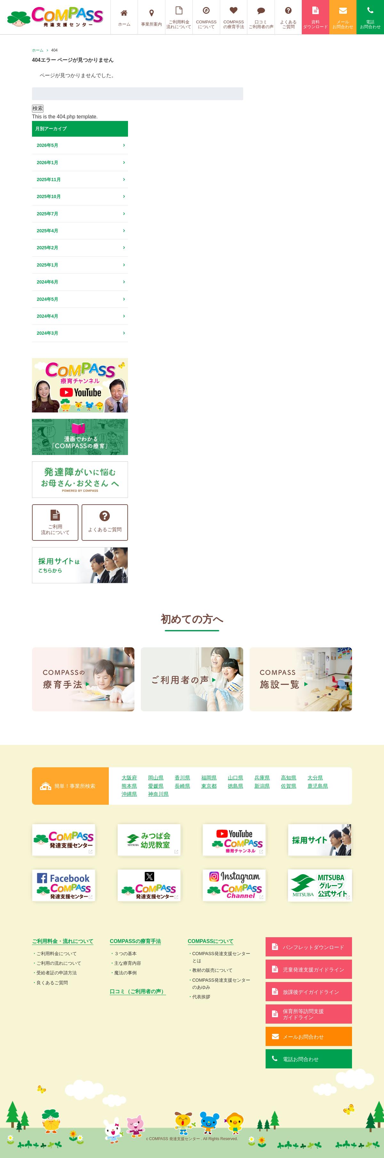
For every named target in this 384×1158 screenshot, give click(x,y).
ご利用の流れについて (58, 963)
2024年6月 (47, 281)
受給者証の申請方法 (56, 972)
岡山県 (156, 777)
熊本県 (129, 786)
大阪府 (129, 777)
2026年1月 (47, 162)
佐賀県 (288, 786)
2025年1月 (47, 265)
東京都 (209, 786)
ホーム (124, 18)
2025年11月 (49, 179)
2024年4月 (47, 316)
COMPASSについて (206, 17)
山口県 (235, 777)
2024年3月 (47, 333)
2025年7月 (47, 213)
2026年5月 (47, 145)
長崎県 (182, 786)
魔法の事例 (125, 972)
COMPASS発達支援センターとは (221, 957)
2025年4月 (47, 230)
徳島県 (235, 786)
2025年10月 (49, 196)
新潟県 (262, 786)
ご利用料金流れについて (179, 17)
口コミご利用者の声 (261, 17)
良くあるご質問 (52, 982)
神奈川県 (158, 794)
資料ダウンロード (315, 17)
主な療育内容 (127, 963)
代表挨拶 (201, 996)
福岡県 (209, 777)
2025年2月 (47, 247)
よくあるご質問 (288, 17)
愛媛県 (156, 786)
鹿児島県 (318, 786)
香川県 (182, 777)
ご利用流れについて (55, 522)
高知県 (288, 777)
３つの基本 (125, 953)
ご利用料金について (56, 953)
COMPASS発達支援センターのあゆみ (221, 984)
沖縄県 (129, 794)
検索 (38, 108)
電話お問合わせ (370, 17)
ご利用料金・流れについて (62, 941)
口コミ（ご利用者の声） (138, 991)
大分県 (315, 777)
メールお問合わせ (343, 17)
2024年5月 (47, 299)
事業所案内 (151, 18)
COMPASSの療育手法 (233, 17)
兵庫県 (262, 777)
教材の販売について (212, 970)
